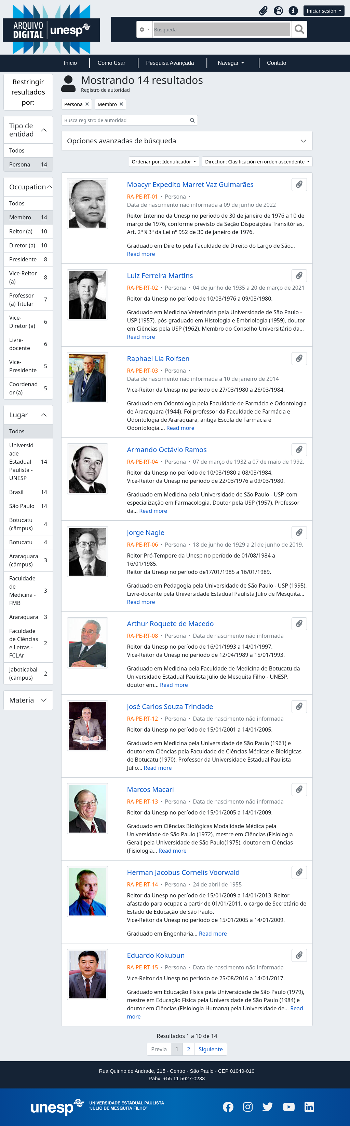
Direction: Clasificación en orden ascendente (255, 161)
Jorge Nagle (146, 533)
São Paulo (28, 507)
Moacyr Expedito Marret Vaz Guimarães (190, 185)
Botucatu (28, 543)
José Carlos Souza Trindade (170, 707)
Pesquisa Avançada (170, 63)
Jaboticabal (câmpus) (28, 673)
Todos (17, 150)
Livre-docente (28, 344)
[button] (263, 10)
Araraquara (28, 618)
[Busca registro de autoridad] (124, 120)
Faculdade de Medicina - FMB (28, 591)
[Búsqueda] (222, 29)
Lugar (18, 414)
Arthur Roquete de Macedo (170, 624)
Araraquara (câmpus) (28, 560)
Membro (28, 219)
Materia (21, 700)
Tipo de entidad (21, 130)
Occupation (27, 186)
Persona (28, 165)
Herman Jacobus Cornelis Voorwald (183, 872)
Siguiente (211, 1049)
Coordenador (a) (28, 388)
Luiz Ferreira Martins (160, 276)
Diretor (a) (28, 246)
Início (70, 63)
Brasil (28, 493)
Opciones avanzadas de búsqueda (121, 140)
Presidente (28, 260)
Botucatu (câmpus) (28, 524)
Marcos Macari (150, 789)
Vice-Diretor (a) (28, 322)
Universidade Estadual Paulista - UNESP (28, 462)
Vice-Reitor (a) (28, 277)
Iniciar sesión (322, 11)
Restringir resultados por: (28, 92)
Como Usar (111, 63)
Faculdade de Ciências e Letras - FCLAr (28, 643)
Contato (276, 63)
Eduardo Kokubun (156, 955)
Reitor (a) (28, 233)
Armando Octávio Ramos (167, 450)
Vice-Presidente (28, 366)
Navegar (229, 63)
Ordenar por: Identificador (162, 161)
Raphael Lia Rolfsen (158, 359)
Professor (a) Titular (28, 299)
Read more (141, 254)
